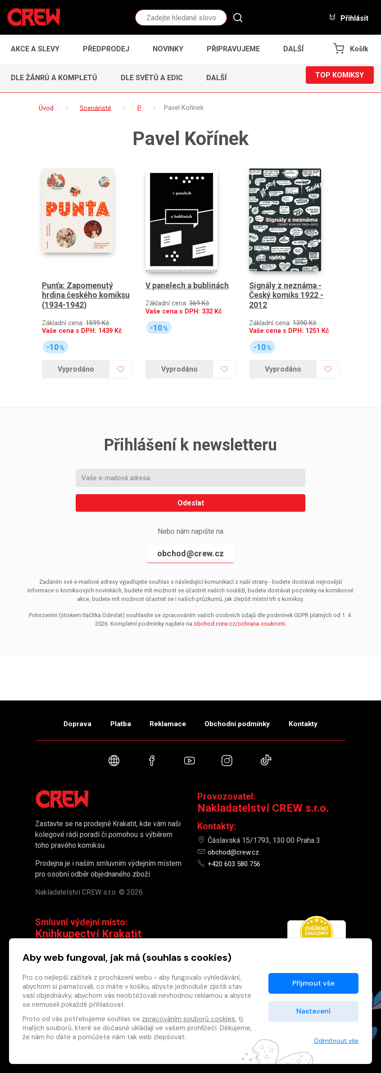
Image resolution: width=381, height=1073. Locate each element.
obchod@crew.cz (190, 532)
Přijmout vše (313, 983)
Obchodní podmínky (244, 718)
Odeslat (190, 482)
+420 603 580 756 (237, 863)
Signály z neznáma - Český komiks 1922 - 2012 (287, 274)
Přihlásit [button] (348, 18)
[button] (296, 49)
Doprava (63, 718)
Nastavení (313, 1011)
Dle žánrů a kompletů (54, 77)
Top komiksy (339, 77)
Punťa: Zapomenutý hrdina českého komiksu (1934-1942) (81, 274)
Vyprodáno (74, 348)
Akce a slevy (35, 49)
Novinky (168, 49)
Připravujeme (233, 49)
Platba (113, 718)
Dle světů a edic (152, 77)
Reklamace (167, 718)
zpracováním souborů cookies (188, 1018)
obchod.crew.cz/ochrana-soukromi (239, 603)
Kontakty (317, 718)
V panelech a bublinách (188, 265)
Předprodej (106, 49)
